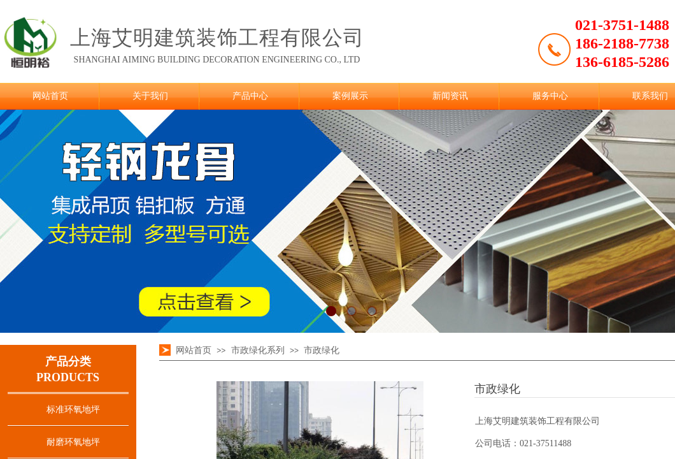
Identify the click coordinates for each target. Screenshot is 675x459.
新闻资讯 (450, 96)
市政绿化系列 (258, 350)
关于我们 (150, 96)
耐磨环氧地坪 (73, 442)
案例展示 (350, 96)
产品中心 (250, 96)
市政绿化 (321, 350)
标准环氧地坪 (73, 409)
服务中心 (550, 96)
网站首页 (50, 96)
